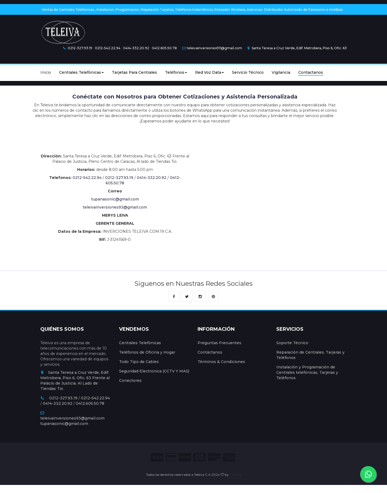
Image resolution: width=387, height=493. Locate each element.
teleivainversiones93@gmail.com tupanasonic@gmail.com (72, 418)
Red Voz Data (209, 72)
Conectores (130, 380)
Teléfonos (176, 72)
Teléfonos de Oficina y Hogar (147, 352)
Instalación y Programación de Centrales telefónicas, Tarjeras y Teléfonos (307, 372)
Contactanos (310, 72)
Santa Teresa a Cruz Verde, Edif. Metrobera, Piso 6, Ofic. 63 (297, 48)
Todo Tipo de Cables (139, 361)
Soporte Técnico (292, 342)
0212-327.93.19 (80, 48)
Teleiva (235, 475)
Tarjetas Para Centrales (134, 72)
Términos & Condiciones (221, 361)
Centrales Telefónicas (81, 72)
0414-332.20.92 (136, 48)
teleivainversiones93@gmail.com (212, 48)
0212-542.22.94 (107, 48)
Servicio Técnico (248, 72)
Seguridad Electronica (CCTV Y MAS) (154, 371)
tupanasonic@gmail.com (115, 199)
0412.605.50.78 (164, 48)
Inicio (45, 72)
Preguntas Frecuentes (219, 342)
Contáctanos (210, 352)
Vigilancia (281, 72)
